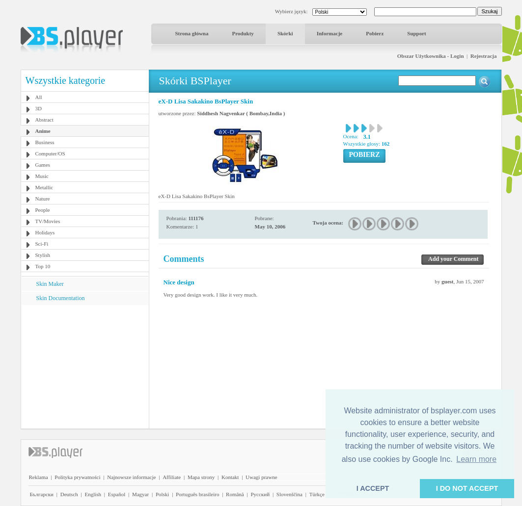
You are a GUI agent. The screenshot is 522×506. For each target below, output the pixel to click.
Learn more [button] (476, 459)
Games (43, 165)
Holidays (45, 232)
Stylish (43, 255)
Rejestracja (483, 56)
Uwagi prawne (261, 477)
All (38, 97)
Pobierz (375, 33)
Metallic (44, 187)
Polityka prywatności (77, 477)
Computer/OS (50, 153)
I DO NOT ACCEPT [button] (467, 488)
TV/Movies (47, 221)
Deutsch (69, 494)
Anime (43, 131)
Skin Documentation (60, 298)
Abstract (44, 120)
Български (42, 494)
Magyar (140, 494)
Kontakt (230, 477)
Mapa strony (201, 477)
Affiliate (172, 477)
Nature (42, 199)
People (42, 210)
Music (42, 176)
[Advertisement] (84, 366)
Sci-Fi (42, 244)
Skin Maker (50, 283)
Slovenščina (289, 494)
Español (116, 494)
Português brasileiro (197, 494)
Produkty (242, 33)
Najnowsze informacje (131, 477)
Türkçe (317, 494)
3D (38, 108)
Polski (162, 494)
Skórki (285, 33)
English (92, 494)
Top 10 (43, 266)
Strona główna (192, 33)
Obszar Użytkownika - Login (430, 56)
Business (45, 142)
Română (235, 494)
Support (416, 33)
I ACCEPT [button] (373, 488)
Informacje (330, 33)
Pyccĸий (260, 494)
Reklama (38, 477)
